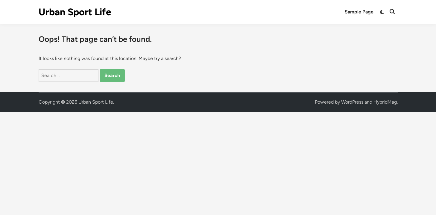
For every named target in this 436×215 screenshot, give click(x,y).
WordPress (352, 102)
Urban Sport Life (75, 12)
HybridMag (385, 102)
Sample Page (359, 12)
